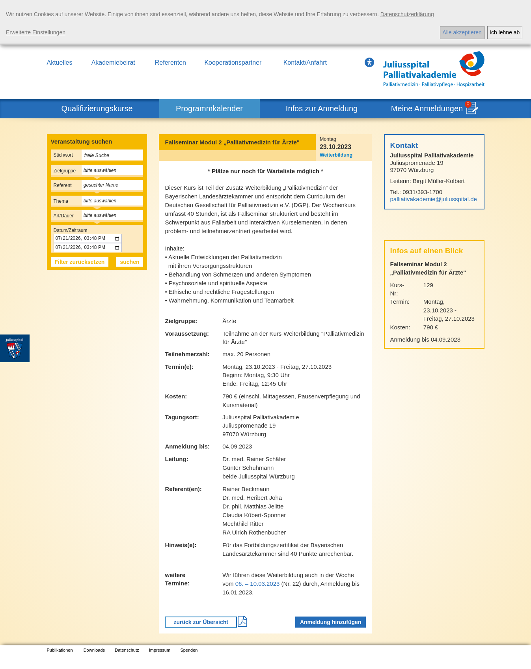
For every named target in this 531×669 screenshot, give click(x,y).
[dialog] (265, 22)
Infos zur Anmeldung (322, 108)
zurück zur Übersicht (200, 622)
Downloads (94, 650)
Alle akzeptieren (462, 32)
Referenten (170, 62)
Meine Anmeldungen (427, 108)
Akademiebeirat (113, 62)
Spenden (188, 650)
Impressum (159, 650)
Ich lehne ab (505, 32)
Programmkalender (209, 108)
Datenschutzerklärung (407, 14)
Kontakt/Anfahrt (305, 62)
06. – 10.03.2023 (257, 583)
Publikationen (60, 650)
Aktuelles (60, 62)
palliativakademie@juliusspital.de (433, 199)
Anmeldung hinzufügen (330, 622)
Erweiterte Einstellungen (35, 32)
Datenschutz (127, 650)
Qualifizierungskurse (96, 108)
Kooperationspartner (232, 62)
